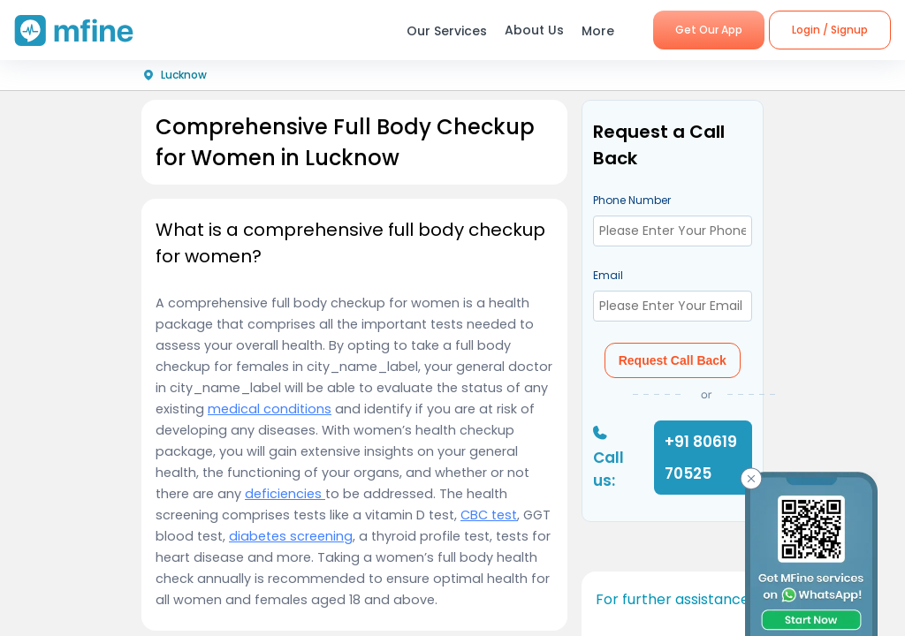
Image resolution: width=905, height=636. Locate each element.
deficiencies (285, 494)
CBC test (488, 515)
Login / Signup (830, 29)
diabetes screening (291, 536)
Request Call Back (672, 360)
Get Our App (708, 29)
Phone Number (632, 200)
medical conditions (269, 409)
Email (608, 275)
